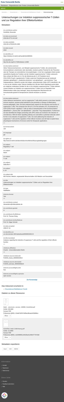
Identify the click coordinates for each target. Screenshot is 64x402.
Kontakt (5, 365)
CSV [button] (10, 349)
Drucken (5, 381)
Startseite (4, 12)
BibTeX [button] (16, 349)
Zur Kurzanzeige (32, 279)
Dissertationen (14, 12)
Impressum (5, 368)
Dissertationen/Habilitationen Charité (30, 12)
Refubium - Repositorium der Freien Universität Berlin (20, 5)
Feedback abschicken (8, 384)
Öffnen (6, 315)
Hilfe (4, 386)
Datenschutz (6, 370)
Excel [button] (5, 349)
